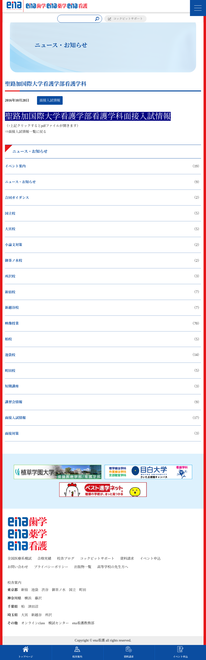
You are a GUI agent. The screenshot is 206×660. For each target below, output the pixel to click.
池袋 (34, 590)
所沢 (48, 615)
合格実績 (44, 558)
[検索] (97, 19)
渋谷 (45, 590)
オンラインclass (33, 623)
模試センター (58, 623)
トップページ (25, 652)
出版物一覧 (82, 567)
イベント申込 (150, 558)
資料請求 (127, 558)
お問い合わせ (17, 567)
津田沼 (33, 606)
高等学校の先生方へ (112, 567)
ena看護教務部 (83, 623)
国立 (72, 590)
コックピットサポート (128, 18)
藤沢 (38, 598)
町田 (82, 590)
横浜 (28, 598)
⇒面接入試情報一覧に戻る (25, 132)
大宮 (24, 615)
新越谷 (36, 615)
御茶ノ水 (59, 590)
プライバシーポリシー (51, 567)
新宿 (24, 590)
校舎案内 (77, 652)
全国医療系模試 (19, 558)
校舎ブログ (65, 558)
